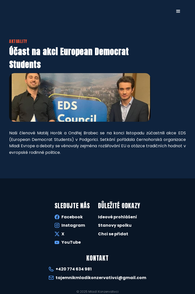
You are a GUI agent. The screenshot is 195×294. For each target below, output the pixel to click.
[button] (178, 11)
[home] (19, 10)
